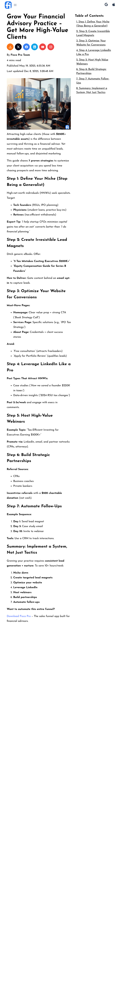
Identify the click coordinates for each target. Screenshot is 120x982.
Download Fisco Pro (19, 616)
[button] (15, 5)
